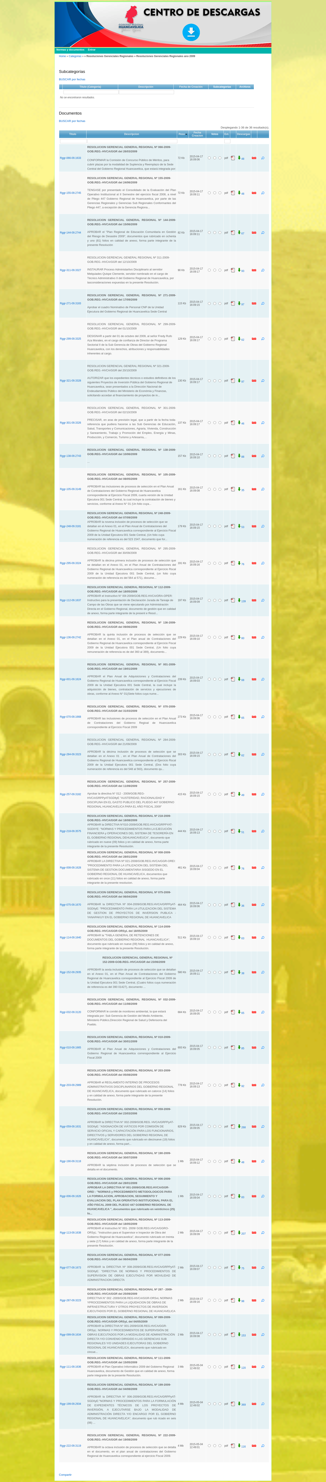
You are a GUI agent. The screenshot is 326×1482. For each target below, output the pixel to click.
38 (240, 973)
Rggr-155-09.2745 (70, 192)
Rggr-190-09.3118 (70, 1161)
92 (240, 1086)
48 (240, 158)
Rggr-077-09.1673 (70, 1267)
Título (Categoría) (90, 86)
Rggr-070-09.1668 (70, 716)
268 (241, 1127)
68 (240, 680)
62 (240, 339)
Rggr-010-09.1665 (70, 1047)
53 (240, 527)
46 (240, 423)
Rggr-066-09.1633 (70, 158)
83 (240, 1197)
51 (240, 832)
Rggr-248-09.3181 (70, 526)
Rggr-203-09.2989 (70, 1085)
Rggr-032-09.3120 (70, 1012)
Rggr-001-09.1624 (70, 679)
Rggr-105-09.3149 (70, 489)
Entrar (91, 49)
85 (240, 1048)
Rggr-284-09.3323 (70, 754)
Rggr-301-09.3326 (70, 422)
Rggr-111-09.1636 (70, 1366)
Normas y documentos (70, 49)
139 (241, 601)
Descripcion (131, 134)
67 (240, 233)
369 (241, 1404)
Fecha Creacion (197, 134)
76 (240, 564)
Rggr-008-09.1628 (70, 867)
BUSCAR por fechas (72, 79)
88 (240, 456)
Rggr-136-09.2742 (70, 637)
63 (240, 938)
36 (240, 905)
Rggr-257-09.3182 (70, 794)
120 (241, 1367)
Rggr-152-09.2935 (70, 972)
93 (240, 271)
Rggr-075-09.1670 (70, 904)
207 (241, 1233)
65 (240, 717)
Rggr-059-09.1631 (70, 1126)
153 (241, 1335)
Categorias (75, 56)
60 (240, 638)
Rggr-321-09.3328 (70, 380)
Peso (182, 134)
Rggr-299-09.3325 (70, 338)
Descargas (243, 134)
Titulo (72, 134)
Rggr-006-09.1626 (70, 1196)
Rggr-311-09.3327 (70, 270)
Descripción (145, 86)
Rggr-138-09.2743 (70, 455)
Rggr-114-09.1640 (70, 937)
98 (240, 1301)
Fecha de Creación (191, 86)
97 (240, 304)
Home (62, 56)
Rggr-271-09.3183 (70, 303)
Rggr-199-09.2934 (70, 1403)
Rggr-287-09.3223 (70, 1300)
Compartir (65, 1474)
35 (240, 490)
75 (240, 1268)
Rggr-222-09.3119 (70, 1445)
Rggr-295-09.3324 (70, 563)
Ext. (226, 134)
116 (241, 1446)
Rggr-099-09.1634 (70, 1334)
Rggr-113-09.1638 (70, 1232)
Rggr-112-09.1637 (70, 600)
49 (240, 795)
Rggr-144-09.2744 (70, 232)
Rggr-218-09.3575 (70, 831)
